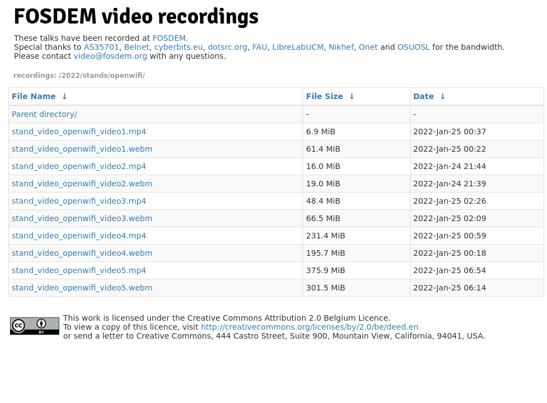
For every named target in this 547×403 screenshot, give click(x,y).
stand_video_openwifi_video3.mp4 (79, 200)
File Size (324, 96)
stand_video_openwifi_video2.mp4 (79, 166)
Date (423, 96)
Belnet (136, 47)
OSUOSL (414, 47)
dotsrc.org (228, 47)
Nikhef (341, 47)
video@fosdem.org (111, 55)
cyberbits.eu (178, 47)
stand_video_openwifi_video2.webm (82, 183)
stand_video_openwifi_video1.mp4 (79, 131)
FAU (259, 47)
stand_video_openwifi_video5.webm (82, 287)
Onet (368, 47)
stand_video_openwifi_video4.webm (82, 253)
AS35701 (101, 47)
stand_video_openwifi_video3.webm (82, 218)
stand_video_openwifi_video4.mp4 (79, 235)
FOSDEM (169, 38)
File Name (34, 96)
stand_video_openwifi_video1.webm (82, 148)
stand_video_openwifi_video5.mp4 (79, 270)
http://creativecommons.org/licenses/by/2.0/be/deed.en (309, 326)
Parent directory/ (44, 114)
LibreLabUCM (298, 47)
